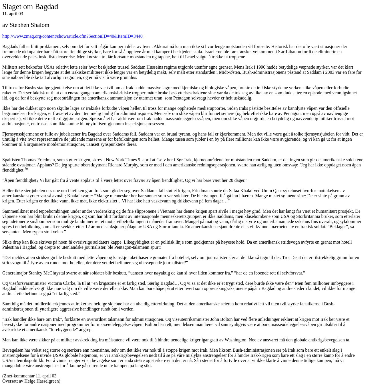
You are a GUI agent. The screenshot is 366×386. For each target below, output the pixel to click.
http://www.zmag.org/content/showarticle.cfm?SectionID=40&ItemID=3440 (72, 36)
